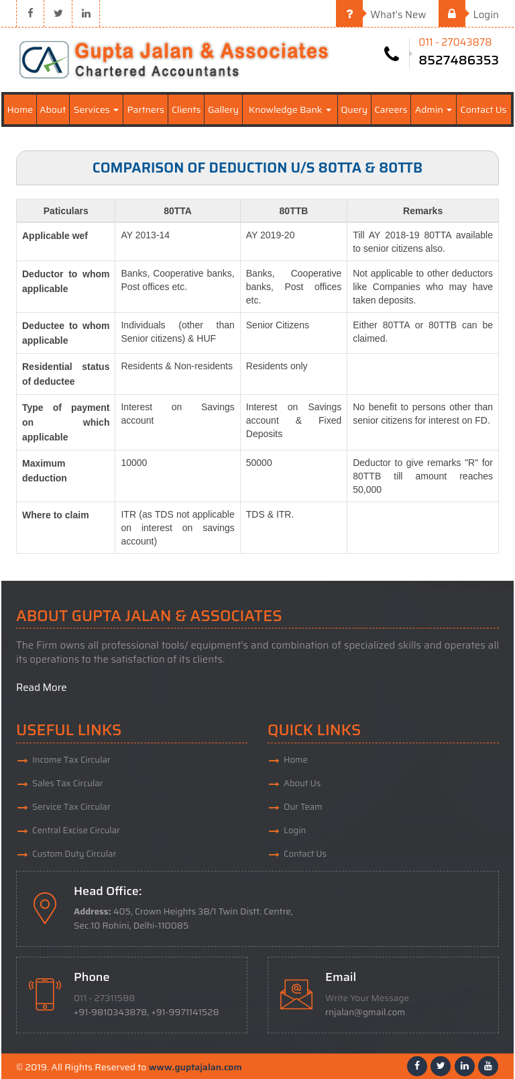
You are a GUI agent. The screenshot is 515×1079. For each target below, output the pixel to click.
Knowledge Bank (290, 109)
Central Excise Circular (76, 830)
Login (469, 15)
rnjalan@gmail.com (365, 1012)
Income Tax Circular (71, 760)
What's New (381, 15)
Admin (433, 109)
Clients (186, 109)
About (53, 109)
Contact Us (484, 109)
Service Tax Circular (71, 807)
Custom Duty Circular (74, 854)
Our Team (303, 807)
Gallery (223, 109)
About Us (302, 783)
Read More (41, 687)
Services (96, 109)
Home (20, 109)
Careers (391, 109)
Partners (145, 109)
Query (354, 109)
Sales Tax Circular (67, 783)
